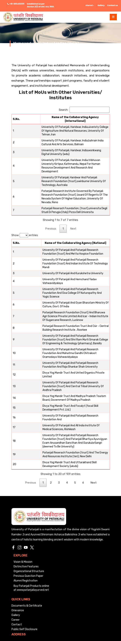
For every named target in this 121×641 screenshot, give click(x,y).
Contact (16, 573)
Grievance (17, 559)
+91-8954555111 (16, 3)
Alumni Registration (26, 529)
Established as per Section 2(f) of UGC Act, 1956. (40, 5)
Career (15, 569)
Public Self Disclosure (24, 578)
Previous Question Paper (28, 525)
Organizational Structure (29, 520)
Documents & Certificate (26, 554)
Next (73, 211)
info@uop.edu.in (21, 606)
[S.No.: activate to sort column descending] (16, 118)
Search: (84, 110)
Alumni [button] (89, 5)
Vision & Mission (23, 511)
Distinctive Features (26, 515)
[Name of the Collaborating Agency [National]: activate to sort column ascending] (65, 226)
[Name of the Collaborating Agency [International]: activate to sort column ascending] (65, 118)
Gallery (101, 5)
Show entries (24, 218)
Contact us (112, 5)
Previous (50, 211)
